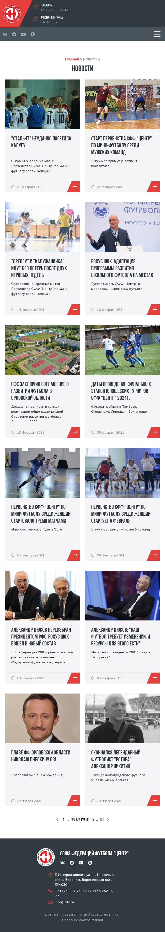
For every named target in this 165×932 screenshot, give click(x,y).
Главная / (73, 59)
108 (73, 819)
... (68, 819)
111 (87, 819)
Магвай (97, 920)
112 (92, 819)
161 (102, 819)
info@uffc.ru (49, 22)
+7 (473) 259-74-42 (54, 10)
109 (78, 819)
